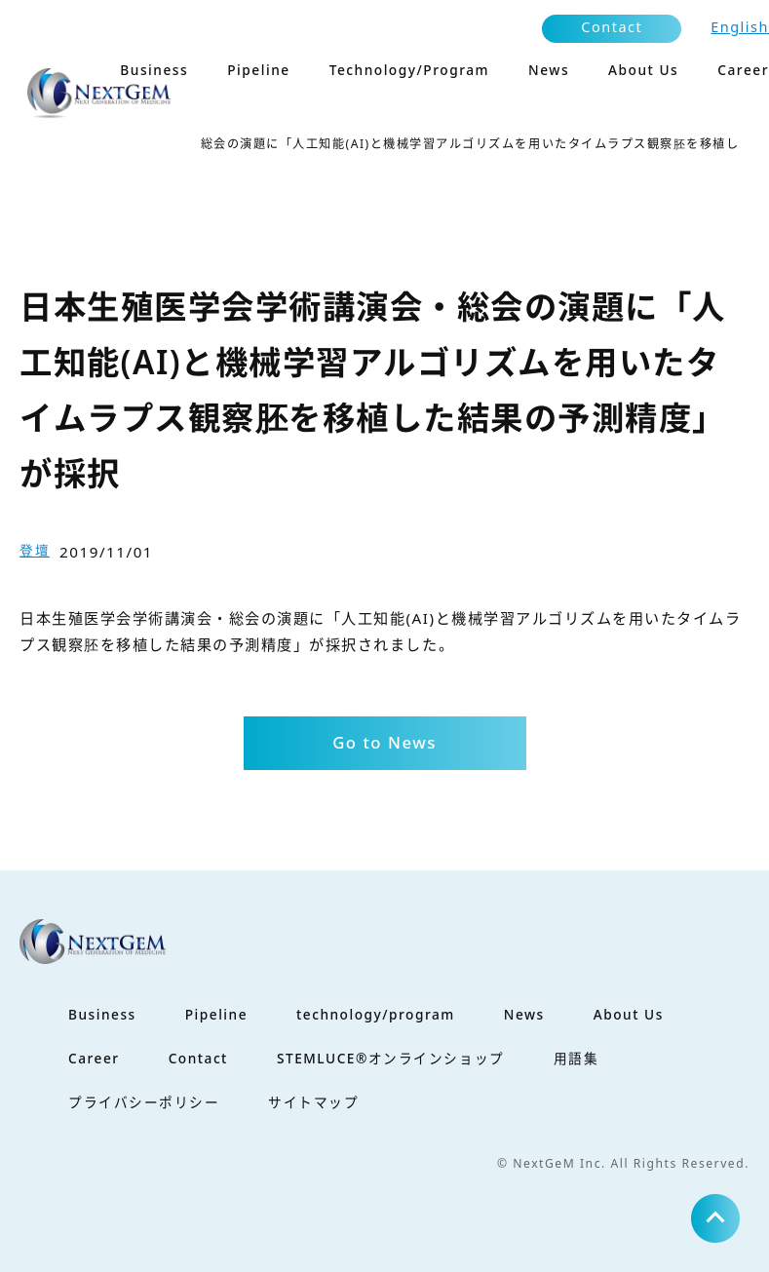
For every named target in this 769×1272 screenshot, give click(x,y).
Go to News (384, 742)
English (740, 27)
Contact (611, 27)
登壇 (34, 550)
